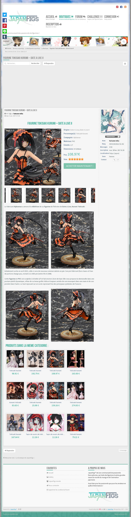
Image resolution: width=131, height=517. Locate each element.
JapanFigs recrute (54, 481)
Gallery (50, 477)
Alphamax (76, 137)
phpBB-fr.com (14, 514)
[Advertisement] (65, 88)
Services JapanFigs (18, 48)
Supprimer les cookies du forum (58, 490)
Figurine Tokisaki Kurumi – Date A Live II (62, 48)
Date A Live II (84, 130)
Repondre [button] (49, 63)
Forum (80, 17)
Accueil (51, 17)
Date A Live (74, 130)
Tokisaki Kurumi (82, 133)
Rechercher (35, 63)
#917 (7, 114)
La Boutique (44, 48)
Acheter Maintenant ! (79, 165)
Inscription (54, 24)
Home (9, 48)
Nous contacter (53, 485)
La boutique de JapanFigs (32, 48)
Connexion (111, 17)
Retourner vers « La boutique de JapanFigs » (18, 458)
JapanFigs (110, 509)
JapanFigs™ (13, 509)
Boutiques (66, 17)
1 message (123, 450)
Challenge (94, 17)
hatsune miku (18, 114)
